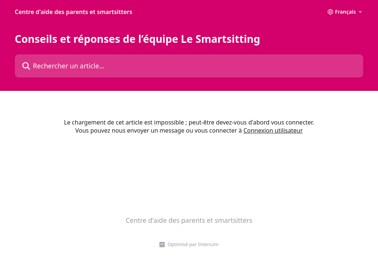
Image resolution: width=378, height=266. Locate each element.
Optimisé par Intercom (193, 244)
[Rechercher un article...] (189, 66)
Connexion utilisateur (273, 130)
